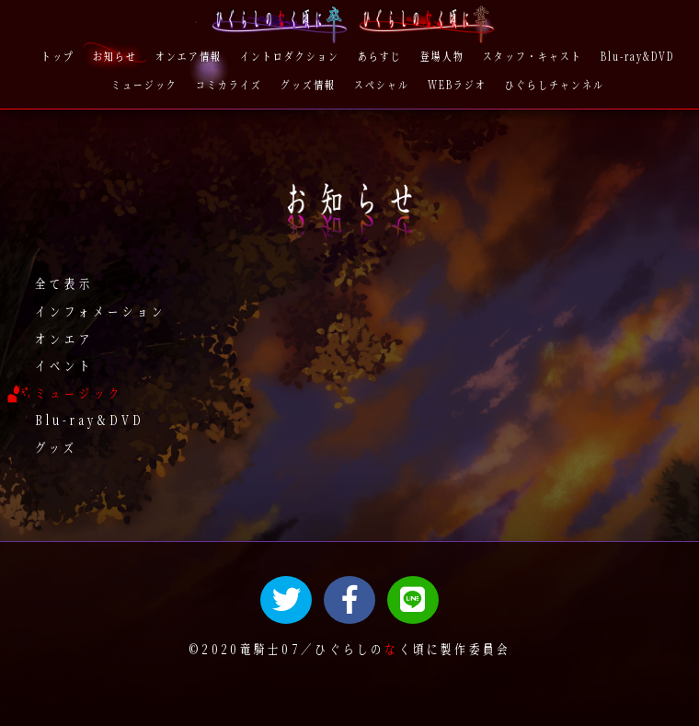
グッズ (56, 447)
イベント (64, 366)
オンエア (64, 338)
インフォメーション (100, 311)
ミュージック (79, 392)
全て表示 (64, 284)
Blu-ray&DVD (89, 420)
